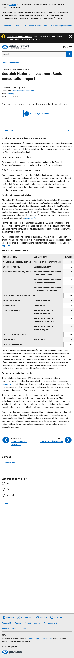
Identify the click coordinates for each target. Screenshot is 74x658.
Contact (27, 623)
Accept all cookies (11, 26)
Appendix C (7, 246)
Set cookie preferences (61, 26)
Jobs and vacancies (9, 628)
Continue (7, 504)
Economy (10, 94)
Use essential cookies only (36, 26)
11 (14, 384)
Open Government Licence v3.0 (40, 639)
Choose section (36, 130)
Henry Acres (9, 463)
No (8, 489)
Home (4, 63)
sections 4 (6, 384)
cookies (12, 4)
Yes (8, 483)
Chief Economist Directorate (23, 91)
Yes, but (10, 495)
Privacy (24, 628)
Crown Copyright (50, 623)
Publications (14, 63)
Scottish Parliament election (19, 36)
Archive (18, 623)
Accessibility (7, 623)
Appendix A (30, 218)
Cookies (37, 623)
